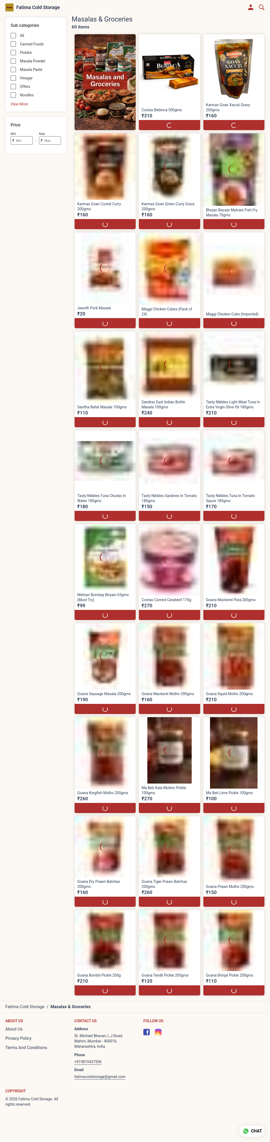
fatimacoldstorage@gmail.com (99, 1077)
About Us (14, 1029)
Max (42, 134)
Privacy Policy (18, 1038)
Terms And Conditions (26, 1047)
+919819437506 (87, 1062)
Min (13, 134)
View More (19, 104)
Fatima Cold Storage (38, 7)
